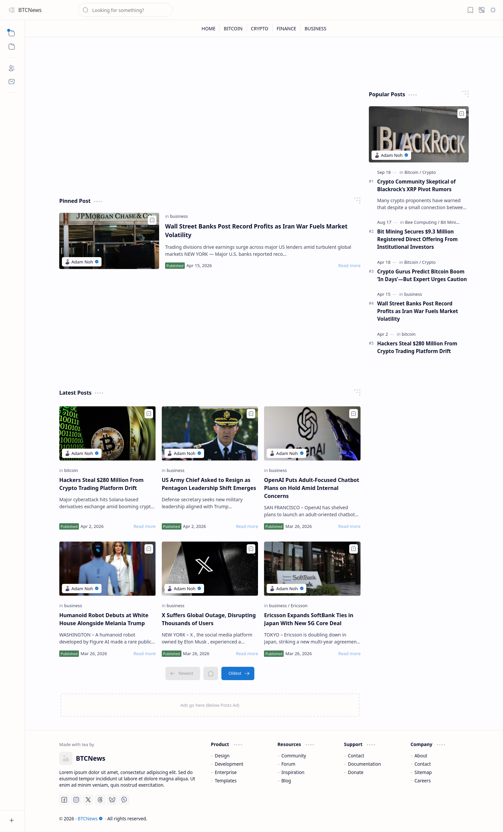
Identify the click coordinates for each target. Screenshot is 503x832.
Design (222, 755)
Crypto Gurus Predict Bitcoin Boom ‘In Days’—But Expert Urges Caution (422, 275)
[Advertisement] (210, 137)
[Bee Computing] (422, 222)
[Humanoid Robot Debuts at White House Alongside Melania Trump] (107, 569)
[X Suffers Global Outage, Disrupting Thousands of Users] (210, 569)
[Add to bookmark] (152, 220)
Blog (286, 780)
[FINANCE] (287, 28)
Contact (356, 755)
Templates (226, 780)
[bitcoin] (71, 470)
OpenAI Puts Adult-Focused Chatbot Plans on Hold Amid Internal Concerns (311, 488)
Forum (288, 764)
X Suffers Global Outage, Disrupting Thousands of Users (209, 619)
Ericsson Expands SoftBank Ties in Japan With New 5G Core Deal (308, 619)
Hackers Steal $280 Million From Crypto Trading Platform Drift (101, 484)
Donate (356, 772)
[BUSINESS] (316, 28)
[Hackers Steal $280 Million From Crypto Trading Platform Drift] (107, 433)
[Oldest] (237, 673)
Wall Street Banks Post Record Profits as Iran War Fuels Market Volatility (256, 230)
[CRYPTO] (260, 28)
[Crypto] (429, 172)
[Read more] (349, 265)
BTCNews (90, 818)
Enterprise (226, 772)
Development (229, 764)
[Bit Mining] (450, 222)
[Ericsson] (299, 606)
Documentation (364, 764)
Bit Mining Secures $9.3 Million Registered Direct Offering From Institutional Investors (417, 239)
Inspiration (292, 772)
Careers (422, 780)
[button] (12, 10)
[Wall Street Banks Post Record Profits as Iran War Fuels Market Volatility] (109, 241)
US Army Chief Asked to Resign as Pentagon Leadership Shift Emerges (209, 484)
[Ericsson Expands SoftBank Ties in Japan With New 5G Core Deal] (312, 569)
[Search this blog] (125, 10)
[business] (179, 216)
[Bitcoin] (412, 172)
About (420, 755)
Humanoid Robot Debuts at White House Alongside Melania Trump (103, 619)
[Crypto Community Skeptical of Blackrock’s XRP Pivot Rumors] (419, 134)
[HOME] (209, 28)
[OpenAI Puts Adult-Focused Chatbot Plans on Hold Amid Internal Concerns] (312, 433)
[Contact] (11, 81)
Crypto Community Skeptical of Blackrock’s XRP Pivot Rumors (416, 185)
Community (293, 755)
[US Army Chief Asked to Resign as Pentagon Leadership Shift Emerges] (210, 433)
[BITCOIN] (233, 28)
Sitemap (423, 772)
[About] (11, 68)
